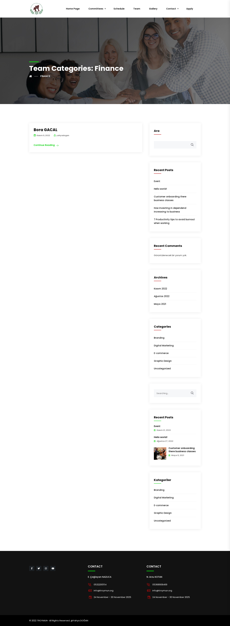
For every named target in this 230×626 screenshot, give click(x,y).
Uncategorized (162, 368)
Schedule (119, 8)
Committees (95, 8)
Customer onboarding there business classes (182, 450)
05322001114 (100, 584)
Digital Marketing (164, 345)
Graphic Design (163, 360)
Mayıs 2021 (160, 304)
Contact (171, 8)
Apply (189, 8)
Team (136, 8)
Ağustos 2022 (161, 296)
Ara (156, 131)
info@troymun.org (103, 590)
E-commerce (161, 353)
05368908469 (159, 584)
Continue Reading (44, 145)
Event (157, 181)
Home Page (73, 8)
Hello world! (160, 188)
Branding (159, 337)
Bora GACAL (45, 129)
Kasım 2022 (160, 288)
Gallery (153, 8)
